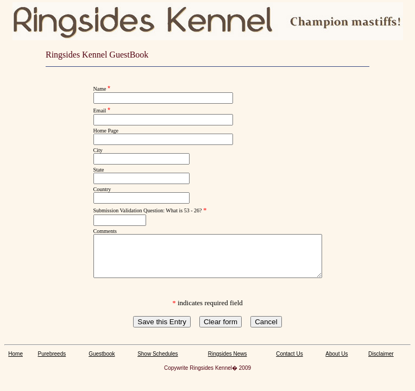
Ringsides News (227, 362)
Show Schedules (157, 362)
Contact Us (289, 362)
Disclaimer (381, 362)
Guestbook (102, 362)
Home (15, 362)
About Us (336, 362)
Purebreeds (52, 362)
